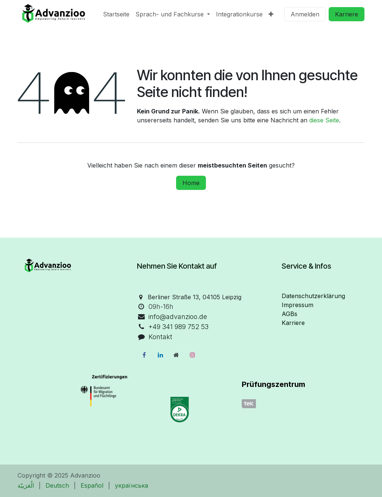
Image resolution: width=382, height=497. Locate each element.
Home (191, 183)
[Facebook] (144, 355)
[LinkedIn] (160, 355)
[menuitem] (116, 14)
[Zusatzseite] (176, 355)
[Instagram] (192, 355)
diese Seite (324, 120)
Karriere (346, 14)
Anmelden (305, 14)
